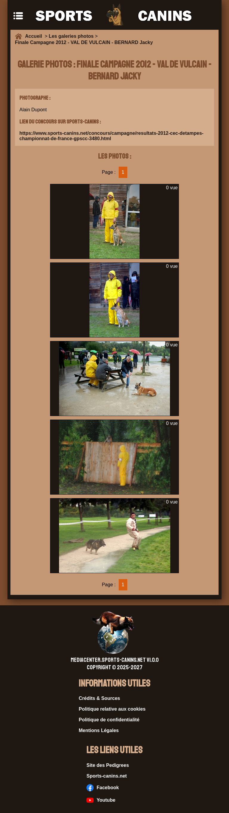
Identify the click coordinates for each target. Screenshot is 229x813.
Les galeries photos (71, 36)
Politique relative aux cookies (112, 709)
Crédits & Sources (99, 698)
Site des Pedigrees (107, 765)
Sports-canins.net (106, 775)
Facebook (102, 787)
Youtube (100, 800)
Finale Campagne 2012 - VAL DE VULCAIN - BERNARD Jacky (84, 42)
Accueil (35, 36)
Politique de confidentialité (109, 719)
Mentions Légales (99, 730)
